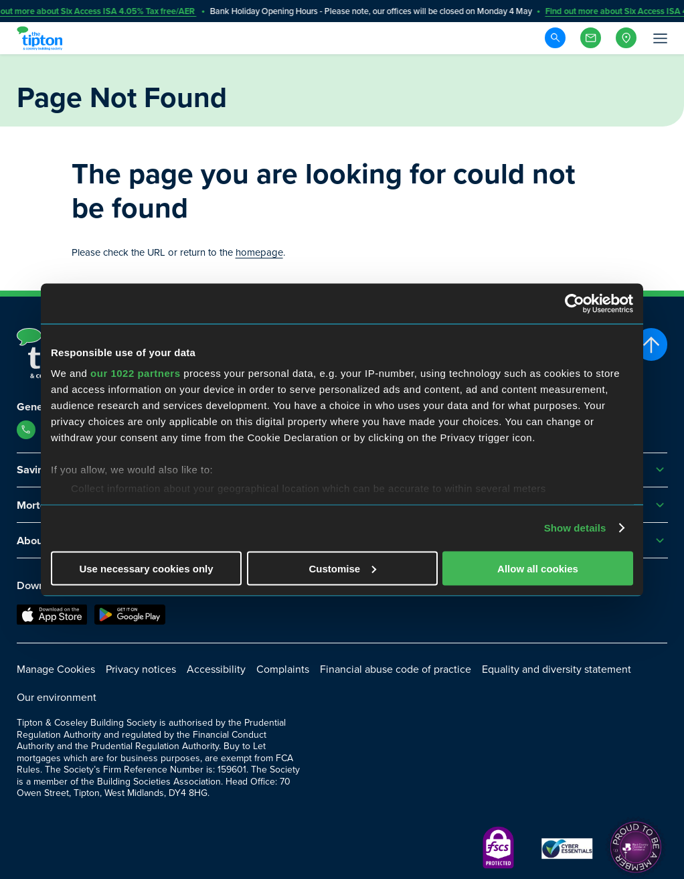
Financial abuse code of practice (395, 669)
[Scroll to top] (651, 344)
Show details (575, 528)
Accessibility (216, 669)
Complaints (282, 669)
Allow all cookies (537, 568)
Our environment (56, 697)
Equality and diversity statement (556, 669)
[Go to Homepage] (41, 38)
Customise (342, 568)
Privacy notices (141, 669)
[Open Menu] (659, 38)
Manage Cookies (56, 669)
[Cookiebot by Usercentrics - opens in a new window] (574, 303)
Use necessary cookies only (146, 568)
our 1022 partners (135, 373)
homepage (259, 252)
